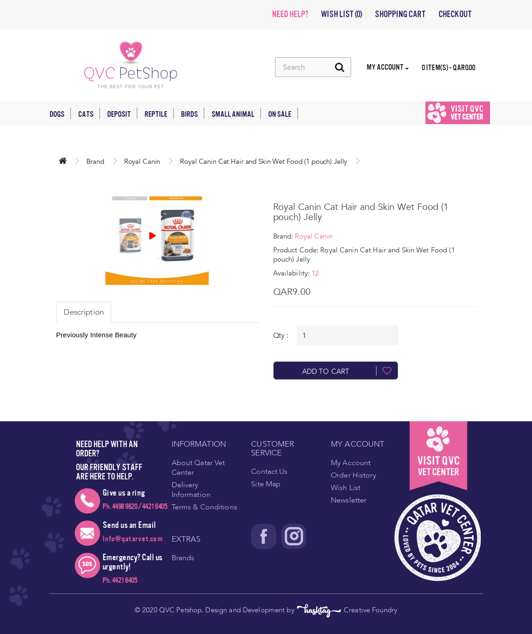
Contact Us (269, 472)
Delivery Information (191, 490)
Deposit (122, 113)
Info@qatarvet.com (132, 538)
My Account (351, 463)
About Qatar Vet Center (198, 468)
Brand (95, 161)
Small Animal (236, 113)
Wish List (345, 488)
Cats (89, 113)
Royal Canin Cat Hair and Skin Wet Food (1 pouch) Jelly (263, 161)
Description (84, 312)
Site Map (266, 484)
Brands (183, 558)
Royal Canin (142, 161)
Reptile (159, 113)
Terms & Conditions (204, 507)
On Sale (283, 113)
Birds (192, 113)
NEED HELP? (290, 14)
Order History (353, 475)
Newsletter (348, 500)
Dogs (60, 113)
